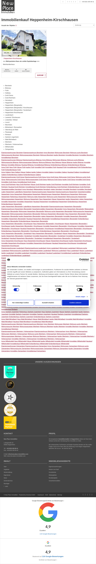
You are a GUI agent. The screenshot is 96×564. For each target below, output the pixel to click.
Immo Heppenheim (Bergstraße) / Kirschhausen (17, 223)
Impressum (41, 495)
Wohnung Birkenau (45, 162)
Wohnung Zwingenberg (60, 348)
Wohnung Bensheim (46, 155)
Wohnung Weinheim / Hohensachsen (45, 336)
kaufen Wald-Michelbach (58, 319)
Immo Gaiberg (6, 172)
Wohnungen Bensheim (62, 152)
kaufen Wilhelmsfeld (47, 341)
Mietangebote (53, 475)
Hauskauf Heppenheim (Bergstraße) (38, 219)
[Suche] (63, 1)
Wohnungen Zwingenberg (69, 346)
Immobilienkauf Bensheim (9, 157)
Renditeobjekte (53, 478)
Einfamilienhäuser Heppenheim (11, 204)
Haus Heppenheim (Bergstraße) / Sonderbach (47, 233)
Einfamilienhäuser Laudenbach (20, 255)
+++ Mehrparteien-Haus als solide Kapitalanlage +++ (21, 61)
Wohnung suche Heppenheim (56, 197)
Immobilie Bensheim (72, 155)
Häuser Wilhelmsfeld (33, 341)
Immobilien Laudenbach (38, 253)
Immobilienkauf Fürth (74, 167)
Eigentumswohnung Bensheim (33, 152)
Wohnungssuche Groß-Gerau (15, 179)
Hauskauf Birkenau (27, 165)
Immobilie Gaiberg (48, 172)
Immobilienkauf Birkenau (42, 165)
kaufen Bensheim (59, 155)
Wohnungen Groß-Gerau (67, 177)
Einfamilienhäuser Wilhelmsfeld (59, 344)
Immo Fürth (5, 167)
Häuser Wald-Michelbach (41, 319)
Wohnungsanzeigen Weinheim (30, 326)
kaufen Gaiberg (37, 172)
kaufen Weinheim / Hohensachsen (69, 336)
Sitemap (59, 495)
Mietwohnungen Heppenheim (50, 194)
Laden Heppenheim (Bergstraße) (12, 206)
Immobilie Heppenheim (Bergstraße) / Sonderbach (49, 236)
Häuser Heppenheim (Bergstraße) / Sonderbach (78, 233)
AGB (46, 495)
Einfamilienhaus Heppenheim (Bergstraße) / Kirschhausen (20, 231)
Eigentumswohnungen (55, 466)
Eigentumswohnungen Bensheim (12, 152)
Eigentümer (7, 475)
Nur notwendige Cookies (20, 302)
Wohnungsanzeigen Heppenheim (12, 199)
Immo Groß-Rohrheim (8, 184)
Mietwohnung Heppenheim (69, 194)
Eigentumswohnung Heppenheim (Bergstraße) (16, 209)
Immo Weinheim (49, 324)
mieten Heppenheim (85, 199)
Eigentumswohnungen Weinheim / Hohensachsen (17, 331)
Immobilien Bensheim (86, 155)
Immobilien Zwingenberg (18, 351)
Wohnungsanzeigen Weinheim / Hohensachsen (16, 336)
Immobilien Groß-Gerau (9, 182)
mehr (6, 486)
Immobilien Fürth (50, 167)
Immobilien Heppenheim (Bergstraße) (13, 219)
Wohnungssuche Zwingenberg (20, 348)
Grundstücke (52, 472)
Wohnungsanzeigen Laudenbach (40, 250)
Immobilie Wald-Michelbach (75, 319)
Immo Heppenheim (16, 194)
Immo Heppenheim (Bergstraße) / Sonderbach (16, 233)
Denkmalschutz (8, 480)
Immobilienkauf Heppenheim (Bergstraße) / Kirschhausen (73, 228)
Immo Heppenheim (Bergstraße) (73, 209)
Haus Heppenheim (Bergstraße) (75, 214)
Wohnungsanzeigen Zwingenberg (42, 348)
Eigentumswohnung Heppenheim (66, 192)
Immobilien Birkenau (14, 165)
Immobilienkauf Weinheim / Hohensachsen (51, 339)
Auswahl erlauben (48, 302)
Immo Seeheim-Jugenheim (10, 312)
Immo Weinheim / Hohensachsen (76, 331)
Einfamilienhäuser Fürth (13, 170)
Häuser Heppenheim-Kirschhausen (57, 241)
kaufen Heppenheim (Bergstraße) (30, 216)
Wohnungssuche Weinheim (10, 326)
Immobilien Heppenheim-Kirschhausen (39, 243)
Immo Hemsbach (27, 189)
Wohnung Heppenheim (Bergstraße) (53, 214)
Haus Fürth (13, 167)
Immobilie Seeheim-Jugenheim (19, 314)
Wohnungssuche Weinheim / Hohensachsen (71, 334)
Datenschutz (52, 495)
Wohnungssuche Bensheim (10, 155)
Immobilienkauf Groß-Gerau (26, 182)
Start (5, 466)
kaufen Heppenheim (72, 199)
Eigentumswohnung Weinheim (33, 324)
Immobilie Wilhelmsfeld (61, 341)
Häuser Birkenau (67, 162)
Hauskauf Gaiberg (73, 172)
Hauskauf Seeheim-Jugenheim (61, 314)
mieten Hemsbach (57, 189)
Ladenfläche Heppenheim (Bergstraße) (36, 206)
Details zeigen (80, 296)
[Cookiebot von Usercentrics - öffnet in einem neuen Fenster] (80, 259)
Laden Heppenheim (7, 192)
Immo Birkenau (47, 160)
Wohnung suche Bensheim (79, 152)
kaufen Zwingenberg (75, 348)
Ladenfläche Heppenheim (23, 192)
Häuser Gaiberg (26, 172)
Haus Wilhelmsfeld (20, 341)
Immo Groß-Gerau (52, 177)
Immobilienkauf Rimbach (9, 309)
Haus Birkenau (56, 162)
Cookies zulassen (75, 302)
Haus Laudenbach (73, 250)
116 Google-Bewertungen (48, 534)
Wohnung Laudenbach (59, 250)
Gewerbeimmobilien (54, 480)
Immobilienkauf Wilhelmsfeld (19, 344)
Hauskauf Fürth (62, 167)
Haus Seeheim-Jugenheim (50, 312)
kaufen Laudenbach (7, 253)
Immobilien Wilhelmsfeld (78, 341)
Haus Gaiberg (15, 172)
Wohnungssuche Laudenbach (19, 250)
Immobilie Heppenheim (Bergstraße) (75, 216)
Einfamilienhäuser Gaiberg (32, 175)
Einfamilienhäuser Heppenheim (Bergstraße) (33, 221)
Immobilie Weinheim (72, 326)
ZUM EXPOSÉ (40, 75)
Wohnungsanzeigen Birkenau (28, 162)
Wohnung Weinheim (46, 326)
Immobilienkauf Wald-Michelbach (42, 321)
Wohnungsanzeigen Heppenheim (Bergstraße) (25, 214)
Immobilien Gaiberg (60, 172)
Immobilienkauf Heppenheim (58, 201)
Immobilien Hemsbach (84, 189)
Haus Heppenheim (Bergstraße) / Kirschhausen (48, 223)
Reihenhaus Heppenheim (18, 197)
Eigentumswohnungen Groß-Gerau (12, 177)
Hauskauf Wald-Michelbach (22, 321)
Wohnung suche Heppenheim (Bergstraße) (59, 211)
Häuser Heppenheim (58, 199)
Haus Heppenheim (45, 199)
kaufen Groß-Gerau (68, 179)
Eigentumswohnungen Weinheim (12, 324)
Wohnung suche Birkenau (75, 160)
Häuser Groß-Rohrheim (38, 184)
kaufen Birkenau (78, 162)
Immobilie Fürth (40, 167)
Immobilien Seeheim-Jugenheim (40, 314)
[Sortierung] (84, 25)
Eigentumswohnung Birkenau (32, 160)
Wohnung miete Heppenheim (36, 197)
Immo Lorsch (5, 275)
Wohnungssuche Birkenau (10, 162)
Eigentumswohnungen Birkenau (11, 160)
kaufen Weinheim (59, 326)
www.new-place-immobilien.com (16, 456)
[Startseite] (8, 6)
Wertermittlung (8, 472)
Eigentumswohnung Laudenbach (35, 248)
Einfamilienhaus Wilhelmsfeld (38, 344)
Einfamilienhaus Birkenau (59, 165)
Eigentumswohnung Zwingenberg (36, 346)
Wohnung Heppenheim (31, 199)
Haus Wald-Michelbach (24, 319)
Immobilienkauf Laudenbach (70, 253)
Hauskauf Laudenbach (53, 253)
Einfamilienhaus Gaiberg (15, 175)
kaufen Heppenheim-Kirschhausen (80, 241)
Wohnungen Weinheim (62, 324)
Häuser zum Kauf (54, 469)
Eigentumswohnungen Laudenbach (13, 248)
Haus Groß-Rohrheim (23, 184)
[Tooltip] (63, 501)
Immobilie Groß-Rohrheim (70, 184)
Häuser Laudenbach (86, 250)
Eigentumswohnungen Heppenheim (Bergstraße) (65, 206)
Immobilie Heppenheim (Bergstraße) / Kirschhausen (60, 226)
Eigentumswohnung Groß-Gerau (35, 177)
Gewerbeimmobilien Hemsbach (11, 189)
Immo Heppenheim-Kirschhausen (12, 241)
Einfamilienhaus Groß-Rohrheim (56, 187)
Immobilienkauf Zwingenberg (36, 351)
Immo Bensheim (49, 152)
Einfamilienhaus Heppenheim (77, 201)
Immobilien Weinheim (86, 326)
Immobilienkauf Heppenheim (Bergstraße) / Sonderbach (61, 238)
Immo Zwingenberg (54, 346)
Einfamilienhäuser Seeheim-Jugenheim (46, 317)
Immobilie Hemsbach (70, 189)
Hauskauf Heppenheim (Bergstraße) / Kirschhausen (37, 228)
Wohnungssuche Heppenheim (76, 197)
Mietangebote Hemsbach (42, 189)
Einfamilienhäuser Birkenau (77, 165)
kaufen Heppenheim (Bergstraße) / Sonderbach (16, 236)
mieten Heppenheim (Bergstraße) (52, 216)
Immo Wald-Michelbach (9, 319)
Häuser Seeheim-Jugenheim (68, 312)
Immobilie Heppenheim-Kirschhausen (13, 243)
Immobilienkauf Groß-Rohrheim (36, 187)
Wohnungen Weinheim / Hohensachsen (14, 334)
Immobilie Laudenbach (22, 253)
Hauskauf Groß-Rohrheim (16, 187)
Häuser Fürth (21, 167)
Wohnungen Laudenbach (67, 248)
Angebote (6, 469)
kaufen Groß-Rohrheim (54, 184)
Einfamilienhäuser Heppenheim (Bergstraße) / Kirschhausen (59, 231)
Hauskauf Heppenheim (40, 201)
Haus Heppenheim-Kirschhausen (34, 241)
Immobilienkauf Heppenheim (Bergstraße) (64, 219)
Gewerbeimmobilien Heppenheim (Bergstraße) (47, 209)
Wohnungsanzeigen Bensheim (30, 155)
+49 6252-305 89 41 (88, 1)
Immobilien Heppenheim (25, 201)
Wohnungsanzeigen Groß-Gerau (36, 179)
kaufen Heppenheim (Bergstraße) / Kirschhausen (27, 226)
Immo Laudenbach (53, 248)
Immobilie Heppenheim (8, 201)
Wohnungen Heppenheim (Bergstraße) (31, 211)
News (5, 478)
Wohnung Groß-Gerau (54, 179)
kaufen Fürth (30, 167)
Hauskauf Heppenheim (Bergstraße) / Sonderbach (26, 238)
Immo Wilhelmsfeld (7, 341)
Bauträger (6, 483)
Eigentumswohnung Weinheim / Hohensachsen (49, 331)
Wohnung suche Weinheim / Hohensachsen (42, 334)
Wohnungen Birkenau (59, 160)
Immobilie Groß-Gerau (83, 179)
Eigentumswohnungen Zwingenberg (13, 346)
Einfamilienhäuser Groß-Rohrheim (79, 187)
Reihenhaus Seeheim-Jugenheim (30, 312)
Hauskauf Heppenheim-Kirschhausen (64, 243)
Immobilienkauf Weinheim (9, 329)
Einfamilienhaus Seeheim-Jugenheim (21, 317)
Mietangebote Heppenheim (32, 194)
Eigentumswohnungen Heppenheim (43, 192)
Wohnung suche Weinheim (78, 324)
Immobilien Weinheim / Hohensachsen (24, 339)
